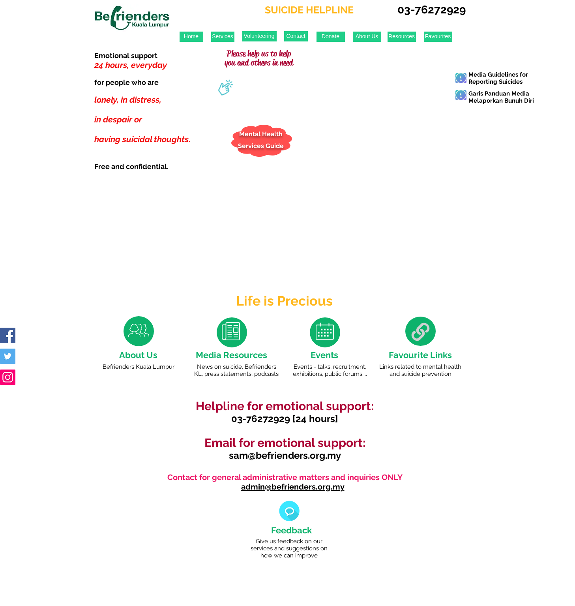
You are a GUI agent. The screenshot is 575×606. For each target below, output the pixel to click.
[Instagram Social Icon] (7, 377)
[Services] (222, 37)
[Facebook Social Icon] (7, 335)
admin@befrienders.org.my (293, 487)
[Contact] (296, 36)
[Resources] (402, 37)
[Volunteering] (259, 36)
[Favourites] (438, 37)
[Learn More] (460, 78)
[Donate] (331, 37)
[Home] (191, 37)
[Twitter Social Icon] (7, 356)
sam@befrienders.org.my (285, 455)
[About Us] (367, 37)
